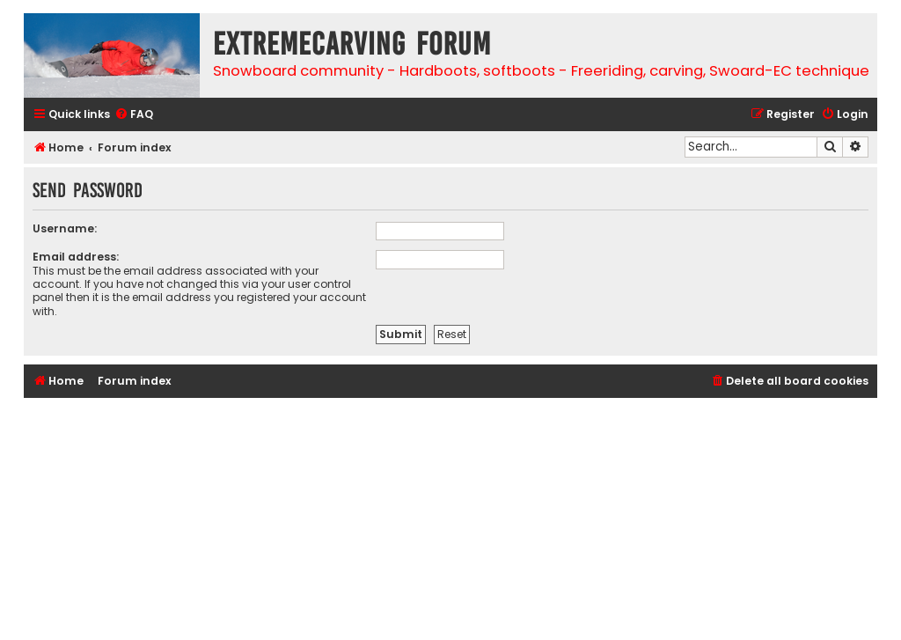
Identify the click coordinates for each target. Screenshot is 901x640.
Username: (65, 228)
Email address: (76, 256)
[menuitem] (133, 115)
